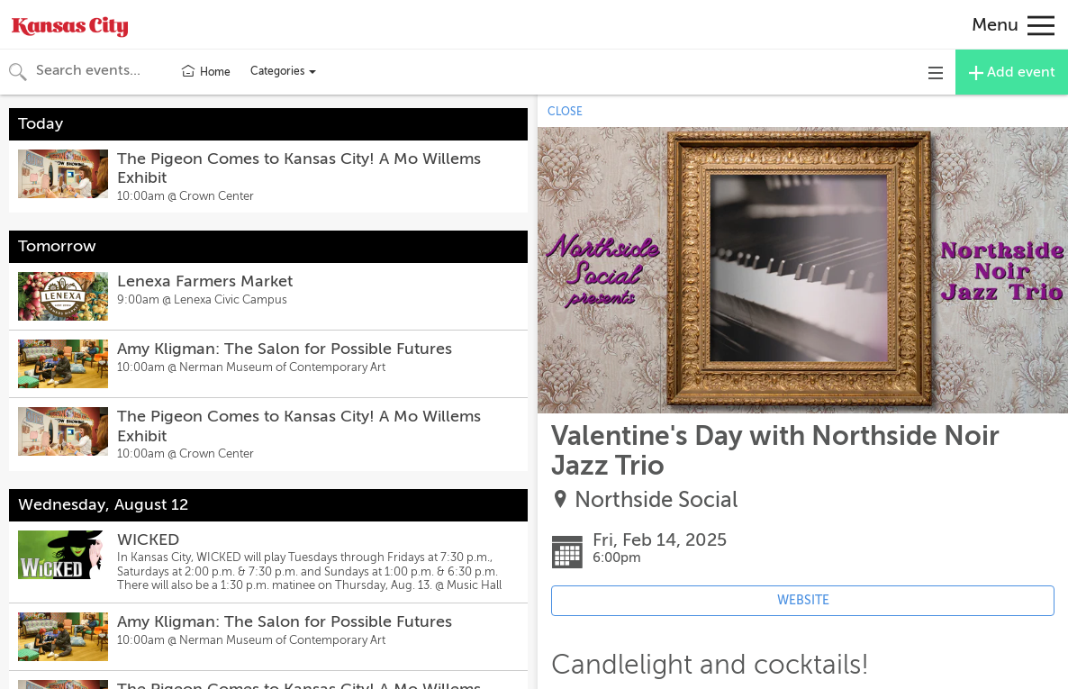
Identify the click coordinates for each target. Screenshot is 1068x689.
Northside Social (656, 500)
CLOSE (565, 111)
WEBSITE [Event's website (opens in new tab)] (803, 600)
